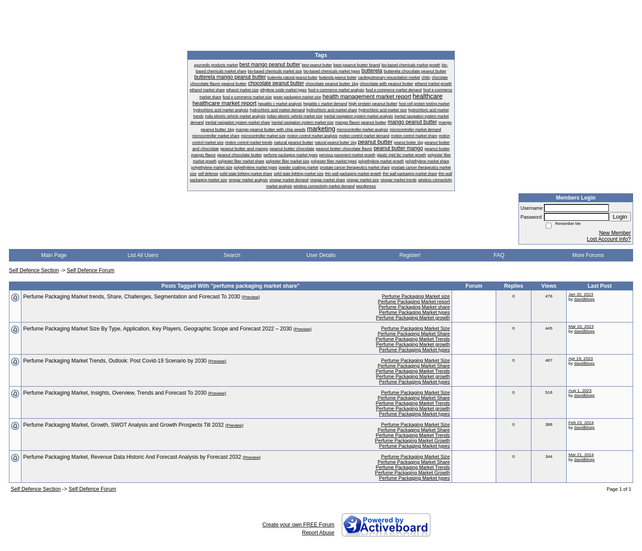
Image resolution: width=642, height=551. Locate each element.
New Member (615, 233)
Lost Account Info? (609, 239)
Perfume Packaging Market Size (415, 328)
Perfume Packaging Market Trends (413, 339)
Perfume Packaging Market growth (413, 317)
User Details (320, 255)
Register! (410, 255)
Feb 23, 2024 (581, 422)
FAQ (499, 255)
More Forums (588, 255)
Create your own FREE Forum (298, 525)
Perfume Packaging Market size (416, 296)
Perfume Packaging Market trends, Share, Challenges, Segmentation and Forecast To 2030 (131, 297)
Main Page (53, 255)
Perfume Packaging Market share (414, 307)
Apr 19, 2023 (580, 358)
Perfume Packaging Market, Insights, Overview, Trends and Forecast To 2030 (114, 393)
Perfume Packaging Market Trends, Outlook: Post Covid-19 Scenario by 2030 (115, 361)
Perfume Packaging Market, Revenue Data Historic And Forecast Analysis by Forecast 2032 (132, 457)
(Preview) (251, 296)
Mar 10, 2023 (581, 326)
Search (231, 255)
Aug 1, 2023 (580, 390)
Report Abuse (318, 533)
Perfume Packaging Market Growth (412, 440)
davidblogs (584, 299)
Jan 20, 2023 (580, 294)
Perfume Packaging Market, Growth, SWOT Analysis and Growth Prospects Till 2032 (123, 425)
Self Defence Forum (91, 270)
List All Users (143, 255)
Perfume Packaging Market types (414, 312)
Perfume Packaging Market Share (414, 333)
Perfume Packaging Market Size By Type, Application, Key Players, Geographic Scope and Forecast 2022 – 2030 (157, 329)
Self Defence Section (34, 270)
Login (620, 216)
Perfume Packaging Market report (414, 301)
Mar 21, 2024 (581, 454)
